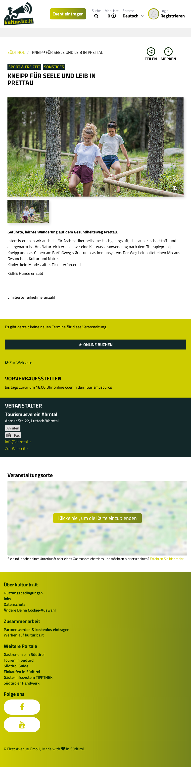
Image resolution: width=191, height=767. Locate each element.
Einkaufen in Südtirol (22, 672)
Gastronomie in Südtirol (24, 654)
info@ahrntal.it (18, 442)
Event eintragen (68, 13)
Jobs (7, 599)
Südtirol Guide (16, 666)
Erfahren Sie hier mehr (167, 558)
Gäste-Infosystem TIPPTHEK (28, 677)
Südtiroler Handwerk (22, 683)
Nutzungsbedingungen (23, 593)
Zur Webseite (18, 362)
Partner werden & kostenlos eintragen (36, 629)
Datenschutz (14, 604)
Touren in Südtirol (19, 660)
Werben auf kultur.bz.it (24, 635)
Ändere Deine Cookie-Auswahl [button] (30, 610)
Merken (168, 54)
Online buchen (95, 345)
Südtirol (16, 52)
